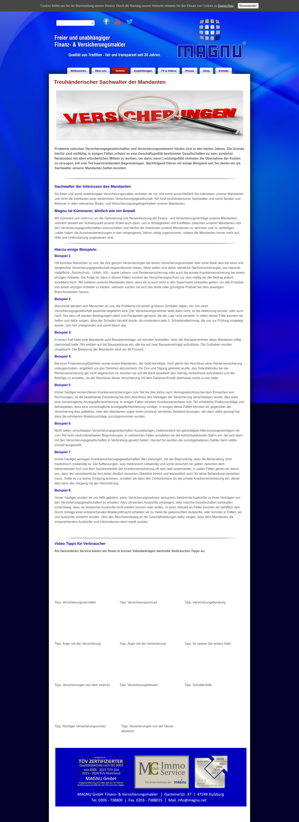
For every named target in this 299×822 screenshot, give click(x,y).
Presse (189, 70)
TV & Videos (168, 70)
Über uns (100, 70)
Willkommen (78, 70)
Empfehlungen (143, 70)
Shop (206, 70)
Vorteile (120, 70)
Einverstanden (248, 5)
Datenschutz (226, 5)
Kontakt (223, 70)
